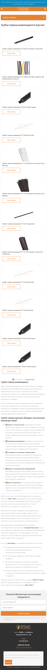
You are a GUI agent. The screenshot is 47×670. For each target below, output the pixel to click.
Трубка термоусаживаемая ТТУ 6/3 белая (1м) (17, 310)
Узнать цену (11, 53)
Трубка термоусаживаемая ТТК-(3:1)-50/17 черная (19, 107)
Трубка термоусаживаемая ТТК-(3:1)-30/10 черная (19, 367)
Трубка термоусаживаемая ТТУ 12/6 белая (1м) (18, 282)
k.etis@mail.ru (23, 641)
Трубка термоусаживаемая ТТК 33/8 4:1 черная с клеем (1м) (22, 49)
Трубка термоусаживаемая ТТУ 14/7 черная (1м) (18, 224)
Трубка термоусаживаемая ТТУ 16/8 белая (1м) (18, 135)
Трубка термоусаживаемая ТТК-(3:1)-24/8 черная (18, 338)
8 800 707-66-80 (24, 645)
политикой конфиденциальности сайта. (33, 657)
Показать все (30, 379)
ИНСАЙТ (37, 667)
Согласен (8, 662)
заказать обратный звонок (23, 647)
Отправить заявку (23, 613)
